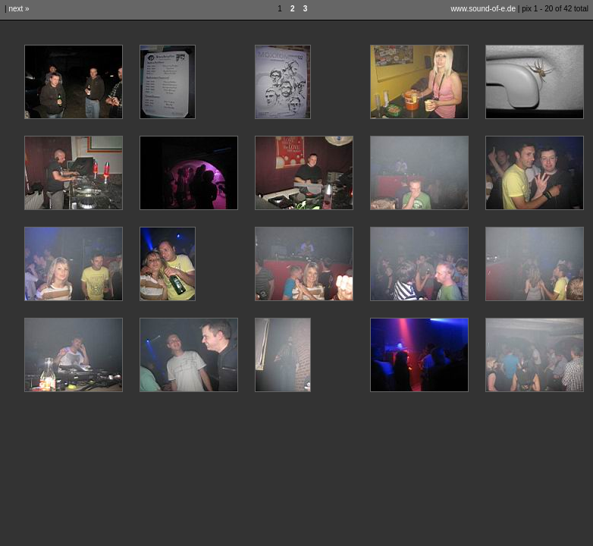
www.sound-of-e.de (483, 9)
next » (18, 9)
